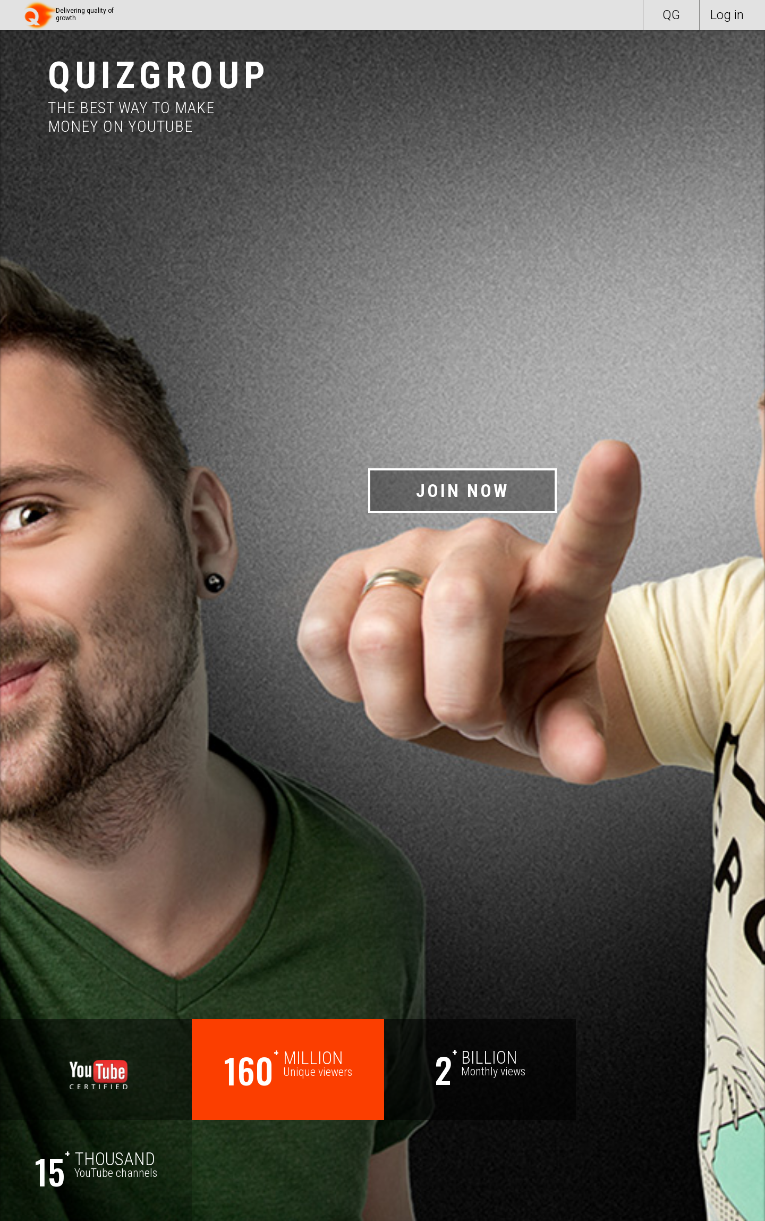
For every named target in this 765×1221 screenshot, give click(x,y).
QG (671, 14)
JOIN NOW (462, 490)
